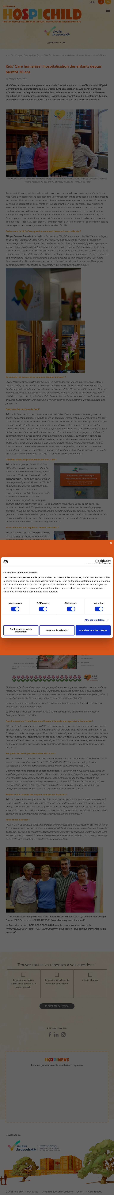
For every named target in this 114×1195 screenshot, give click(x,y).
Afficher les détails (94, 620)
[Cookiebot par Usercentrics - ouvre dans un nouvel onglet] (98, 561)
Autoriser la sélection (57, 630)
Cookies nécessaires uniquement (21, 630)
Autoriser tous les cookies (93, 630)
